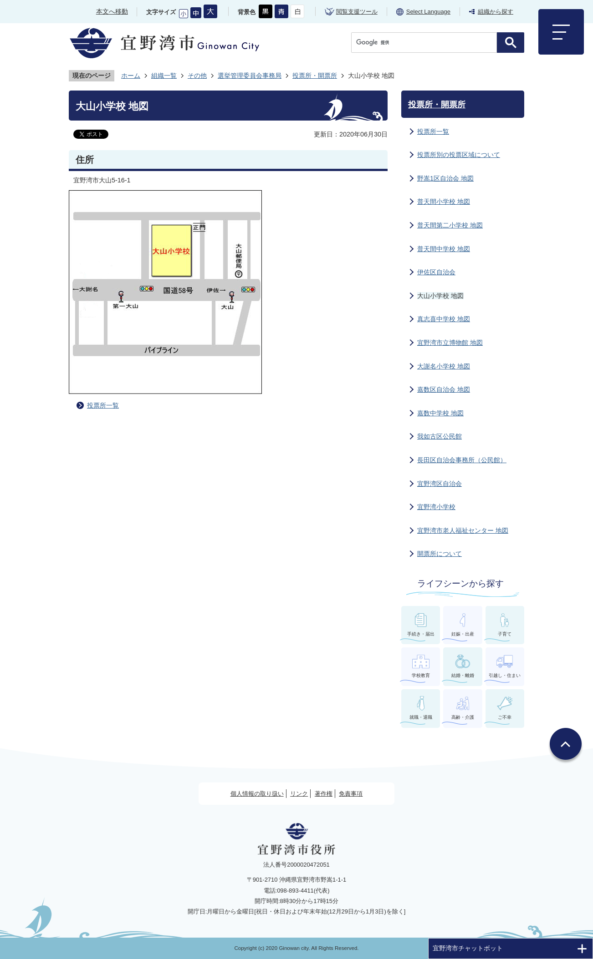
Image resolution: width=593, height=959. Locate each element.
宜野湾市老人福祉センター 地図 (462, 530)
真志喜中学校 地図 (443, 319)
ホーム (130, 75)
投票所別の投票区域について (458, 154)
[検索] (426, 42)
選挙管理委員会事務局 (249, 75)
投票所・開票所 (314, 75)
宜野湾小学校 (436, 506)
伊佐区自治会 (436, 272)
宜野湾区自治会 (439, 483)
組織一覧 (164, 75)
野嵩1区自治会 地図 (445, 178)
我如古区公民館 (439, 436)
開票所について (439, 553)
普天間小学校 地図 (443, 201)
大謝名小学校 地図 (443, 366)
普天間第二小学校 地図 (450, 225)
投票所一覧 (103, 405)
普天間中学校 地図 (443, 248)
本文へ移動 (112, 11)
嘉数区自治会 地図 (443, 389)
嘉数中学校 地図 (440, 413)
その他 (197, 75)
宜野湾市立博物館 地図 (450, 342)
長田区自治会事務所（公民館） (461, 460)
